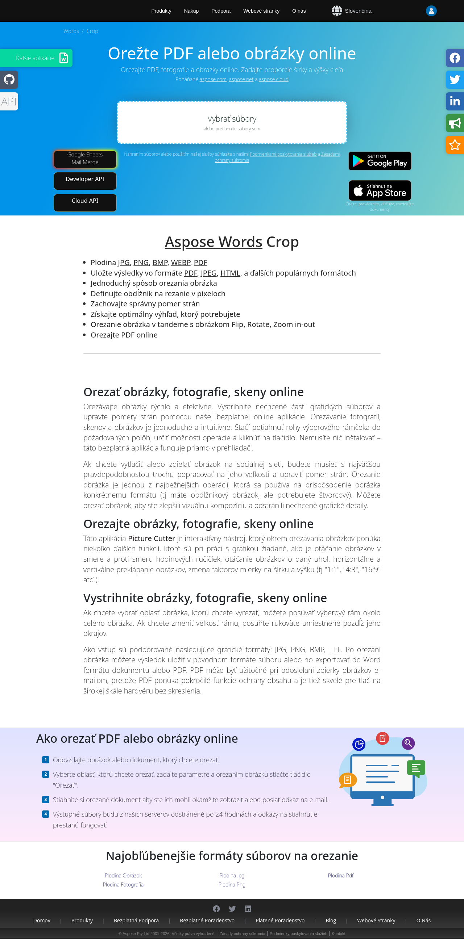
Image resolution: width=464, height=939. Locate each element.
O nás (299, 11)
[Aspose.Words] (74, 11)
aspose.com (213, 79)
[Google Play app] (380, 161)
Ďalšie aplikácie (35, 58)
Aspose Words (213, 241)
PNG (141, 262)
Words (71, 30)
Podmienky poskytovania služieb (298, 933)
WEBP (180, 262)
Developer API (85, 179)
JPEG (208, 273)
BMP (160, 262)
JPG (124, 262)
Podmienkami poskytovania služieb (283, 154)
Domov (41, 920)
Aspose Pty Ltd (136, 933)
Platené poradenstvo (280, 920)
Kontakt (338, 933)
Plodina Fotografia (123, 884)
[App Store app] (379, 191)
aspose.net (241, 79)
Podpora (221, 11)
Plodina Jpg (232, 875)
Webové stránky (261, 11)
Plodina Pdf (340, 875)
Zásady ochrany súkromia (242, 933)
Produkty (82, 920)
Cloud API (85, 201)
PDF (200, 262)
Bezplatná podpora (136, 920)
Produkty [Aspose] (161, 11)
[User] (417, 10)
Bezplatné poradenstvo (207, 920)
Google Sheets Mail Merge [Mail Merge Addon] (85, 158)
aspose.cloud (274, 79)
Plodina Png (232, 884)
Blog (331, 920)
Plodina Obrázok (123, 875)
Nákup (191, 11)
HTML (230, 273)
